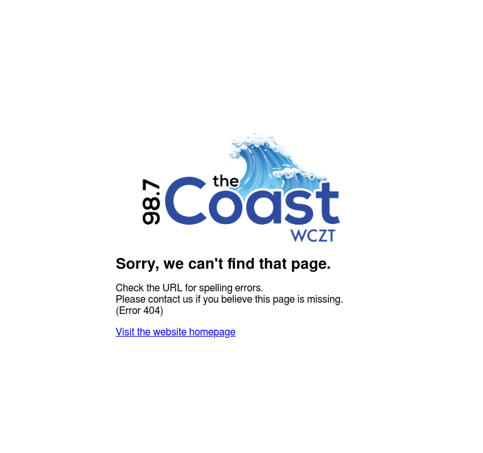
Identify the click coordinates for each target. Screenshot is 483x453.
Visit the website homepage (175, 332)
